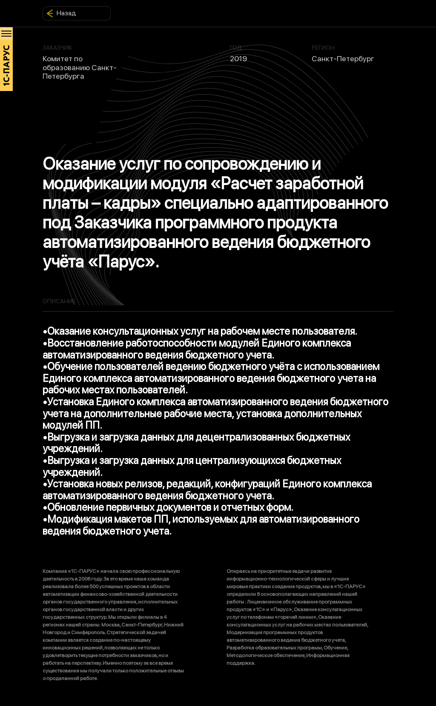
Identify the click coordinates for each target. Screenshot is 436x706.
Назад (61, 13)
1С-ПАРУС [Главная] (7, 65)
